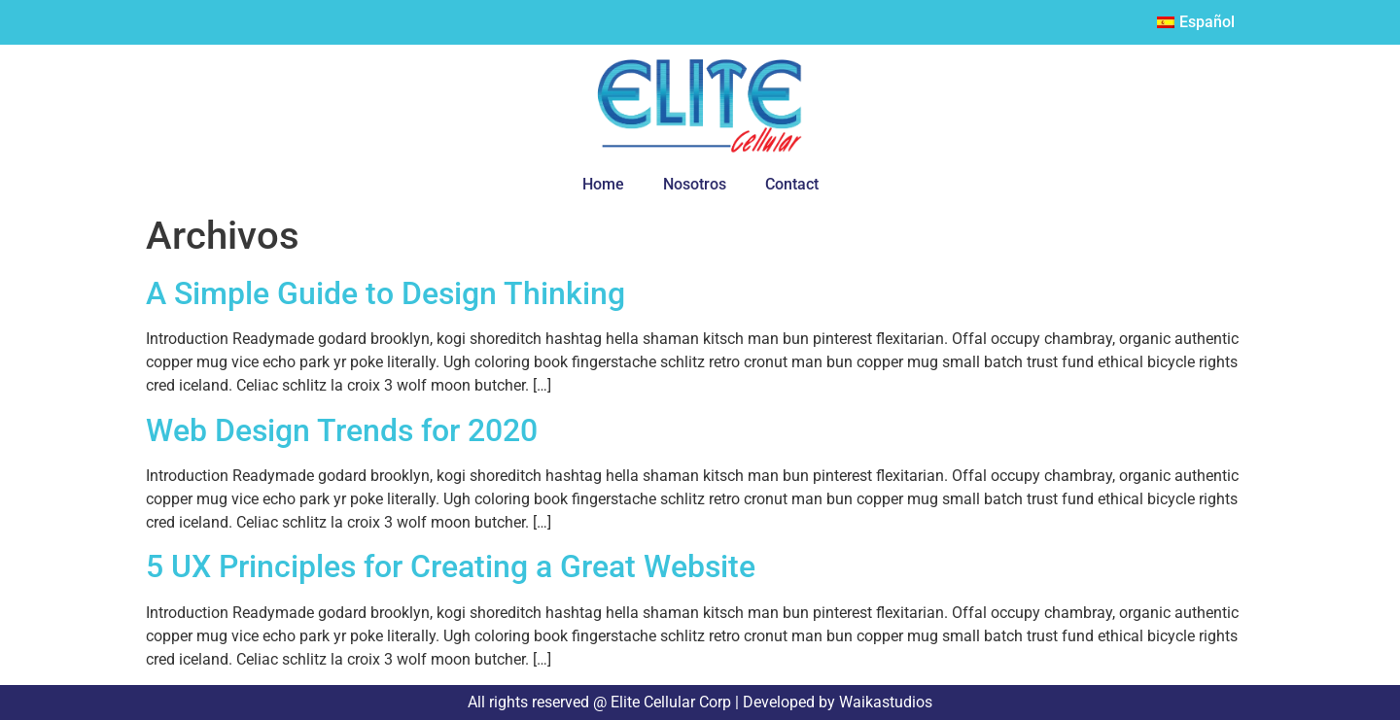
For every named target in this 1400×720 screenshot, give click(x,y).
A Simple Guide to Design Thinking (385, 293)
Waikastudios (883, 702)
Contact (792, 184)
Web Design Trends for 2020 (342, 430)
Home (603, 184)
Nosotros (694, 184)
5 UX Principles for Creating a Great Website (450, 566)
